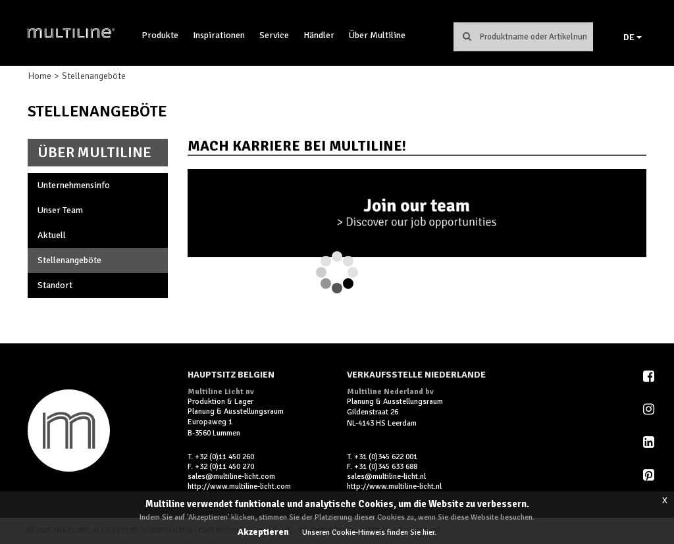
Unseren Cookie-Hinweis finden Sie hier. (369, 532)
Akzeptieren (263, 531)
